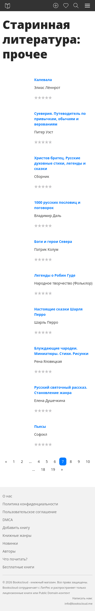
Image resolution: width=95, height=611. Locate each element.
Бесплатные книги (18, 567)
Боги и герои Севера (53, 241)
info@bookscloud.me (78, 603)
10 (88, 461)
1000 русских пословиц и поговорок (57, 205)
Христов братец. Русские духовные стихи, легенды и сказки (60, 163)
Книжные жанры (17, 535)
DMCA (8, 519)
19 (53, 469)
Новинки (10, 543)
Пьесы (40, 426)
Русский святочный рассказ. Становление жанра (60, 390)
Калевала (43, 79)
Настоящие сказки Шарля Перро (58, 312)
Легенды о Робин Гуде (54, 275)
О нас (7, 496)
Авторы (9, 551)
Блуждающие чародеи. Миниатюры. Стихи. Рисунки (61, 351)
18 (43, 469)
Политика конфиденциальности (30, 504)
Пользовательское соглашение (29, 511)
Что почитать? (15, 559)
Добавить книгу (16, 527)
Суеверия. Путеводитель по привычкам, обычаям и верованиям (60, 119)
